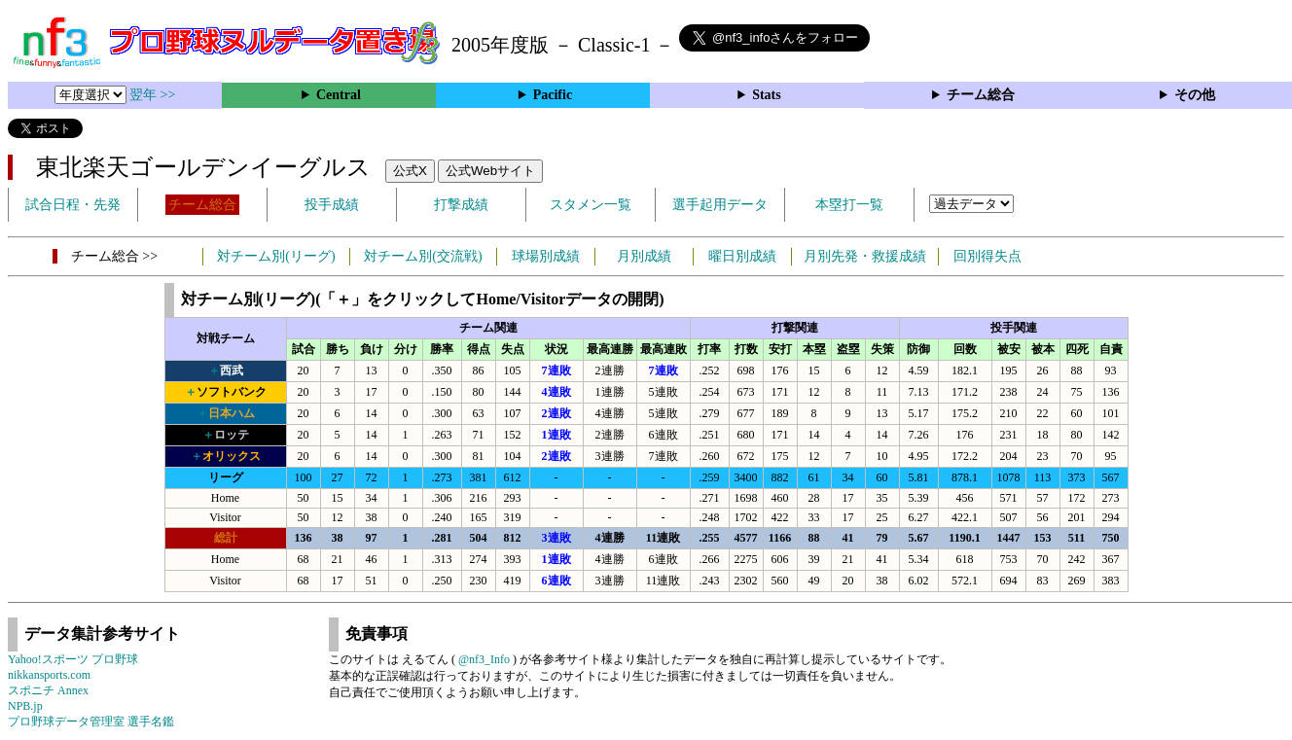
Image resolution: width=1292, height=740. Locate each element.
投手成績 (332, 204)
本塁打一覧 (849, 204)
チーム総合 (981, 95)
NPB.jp (25, 706)
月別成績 (644, 256)
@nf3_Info (484, 659)
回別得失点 (987, 256)
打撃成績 (461, 204)
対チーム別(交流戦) (423, 256)
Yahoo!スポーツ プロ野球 (73, 659)
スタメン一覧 (590, 204)
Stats (766, 95)
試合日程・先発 (73, 204)
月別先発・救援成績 (865, 256)
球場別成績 (546, 256)
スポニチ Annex (48, 690)
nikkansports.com (49, 675)
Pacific (552, 95)
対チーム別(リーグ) (276, 256)
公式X (410, 170)
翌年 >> (152, 95)
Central (338, 95)
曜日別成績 (742, 256)
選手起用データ (720, 204)
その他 (1194, 95)
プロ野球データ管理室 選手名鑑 (91, 721)
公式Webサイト (490, 170)
